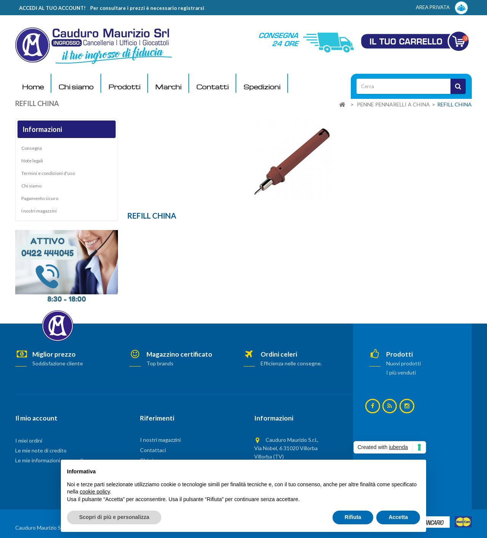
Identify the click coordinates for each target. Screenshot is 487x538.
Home (33, 87)
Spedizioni (262, 87)
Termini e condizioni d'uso (48, 173)
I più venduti (401, 372)
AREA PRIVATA (442, 7)
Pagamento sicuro (39, 198)
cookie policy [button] (95, 492)
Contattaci (153, 450)
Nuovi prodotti (403, 363)
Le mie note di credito (41, 450)
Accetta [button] (398, 517)
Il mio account (36, 418)
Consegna (31, 148)
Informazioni (42, 129)
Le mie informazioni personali (49, 460)
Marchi (168, 87)
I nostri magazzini (39, 211)
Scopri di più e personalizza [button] (114, 517)
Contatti (212, 87)
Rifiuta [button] (353, 517)
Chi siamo (76, 87)
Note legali (32, 160)
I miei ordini (28, 440)
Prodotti (124, 87)
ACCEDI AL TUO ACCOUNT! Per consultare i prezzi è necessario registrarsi (111, 8)
